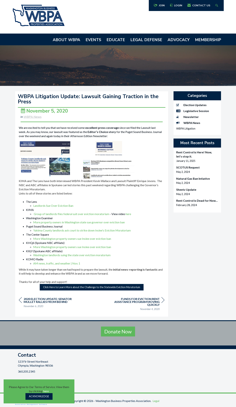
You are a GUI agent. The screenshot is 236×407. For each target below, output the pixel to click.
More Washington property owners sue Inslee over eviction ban (72, 238)
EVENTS (93, 40)
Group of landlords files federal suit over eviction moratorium (71, 214)
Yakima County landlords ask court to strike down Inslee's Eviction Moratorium (82, 230)
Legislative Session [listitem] (192, 111)
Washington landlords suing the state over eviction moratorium (72, 255)
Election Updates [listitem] (191, 105)
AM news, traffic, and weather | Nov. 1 (56, 263)
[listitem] (197, 156)
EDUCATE (116, 40)
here (46, 391)
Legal (156, 400)
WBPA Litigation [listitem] (185, 128)
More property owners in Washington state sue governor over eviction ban (79, 222)
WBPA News (33, 117)
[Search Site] (217, 5)
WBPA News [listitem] (188, 122)
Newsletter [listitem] (187, 117)
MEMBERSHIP (208, 40)
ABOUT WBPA (66, 40)
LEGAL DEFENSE (146, 40)
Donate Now (118, 331)
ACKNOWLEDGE (39, 396)
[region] (137, 304)
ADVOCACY (179, 40)
